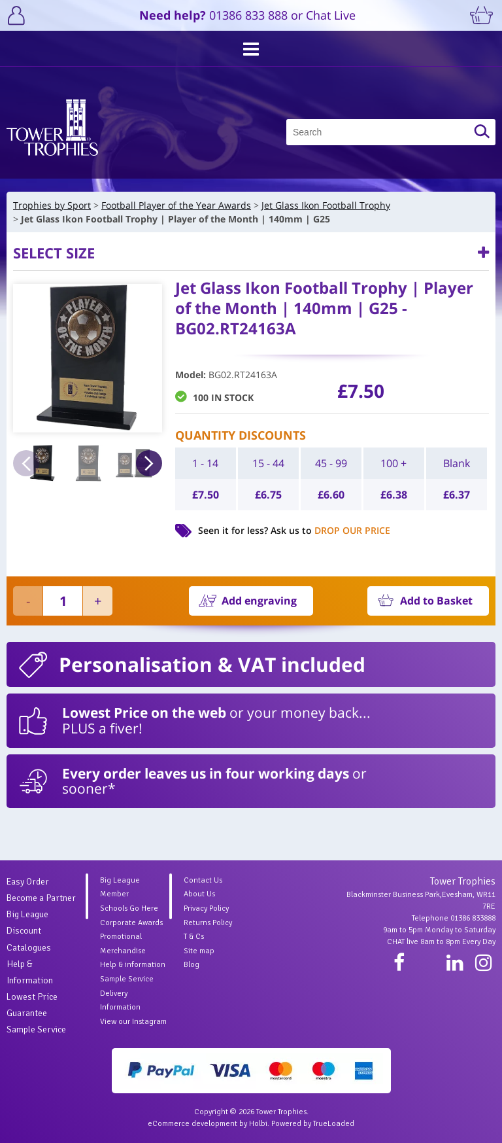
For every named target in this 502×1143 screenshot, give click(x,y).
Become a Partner (41, 898)
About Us (199, 894)
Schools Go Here (129, 908)
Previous (26, 463)
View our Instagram (133, 1022)
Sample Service (36, 1029)
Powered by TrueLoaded (312, 1124)
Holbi (258, 1124)
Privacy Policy (206, 908)
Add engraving (259, 600)
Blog (191, 965)
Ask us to (330, 530)
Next (149, 463)
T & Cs (194, 936)
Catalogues (29, 947)
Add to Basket (436, 600)
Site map (199, 951)
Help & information (132, 965)
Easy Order (28, 881)
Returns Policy (208, 923)
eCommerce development (192, 1124)
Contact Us (203, 880)
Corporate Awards (131, 923)
